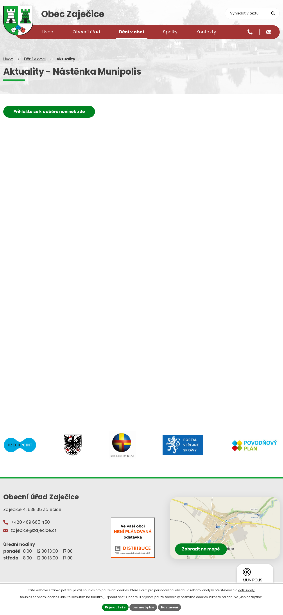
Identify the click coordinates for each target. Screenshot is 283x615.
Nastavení (170, 607)
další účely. (246, 590)
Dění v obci (35, 63)
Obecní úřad (86, 32)
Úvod (8, 63)
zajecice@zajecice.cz (34, 535)
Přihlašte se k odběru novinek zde (50, 116)
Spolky (170, 32)
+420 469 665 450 (30, 526)
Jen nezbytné (143, 607)
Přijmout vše (114, 607)
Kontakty (206, 32)
